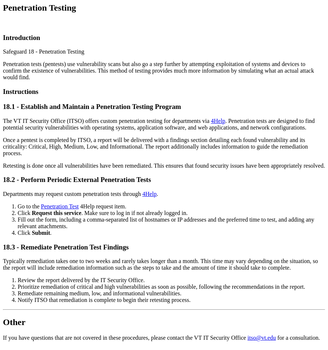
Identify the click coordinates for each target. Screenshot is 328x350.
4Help (218, 121)
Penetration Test (60, 206)
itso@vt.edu (262, 338)
